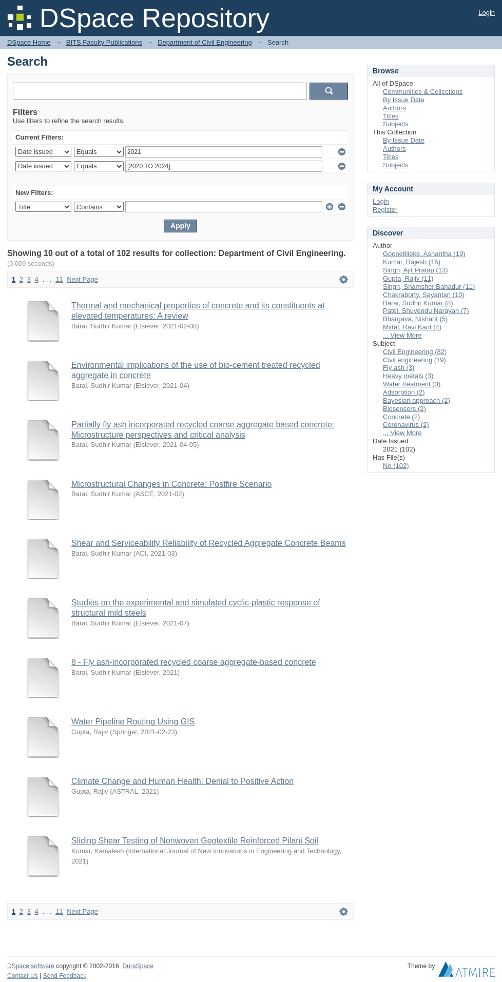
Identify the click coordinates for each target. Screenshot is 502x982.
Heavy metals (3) (408, 376)
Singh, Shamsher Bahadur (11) (429, 286)
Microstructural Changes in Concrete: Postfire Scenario (171, 484)
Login (486, 12)
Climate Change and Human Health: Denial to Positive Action (182, 781)
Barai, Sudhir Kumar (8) (418, 303)
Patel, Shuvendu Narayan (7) (426, 311)
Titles (391, 116)
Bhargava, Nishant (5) (415, 319)
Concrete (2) (401, 417)
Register (385, 209)
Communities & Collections (422, 91)
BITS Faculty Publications (104, 42)
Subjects (396, 124)
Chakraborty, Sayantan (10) (424, 295)
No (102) (396, 465)
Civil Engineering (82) (415, 352)
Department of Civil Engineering (205, 42)
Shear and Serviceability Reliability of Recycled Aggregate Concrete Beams (208, 543)
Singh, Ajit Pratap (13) (415, 270)
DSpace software (30, 966)
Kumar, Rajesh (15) (411, 262)
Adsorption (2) (404, 392)
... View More (402, 335)
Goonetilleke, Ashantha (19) (424, 254)
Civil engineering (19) (414, 360)
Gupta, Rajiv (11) (408, 278)
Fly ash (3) (398, 367)
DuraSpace (137, 966)
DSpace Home (29, 42)
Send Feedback (65, 975)
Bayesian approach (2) (416, 400)
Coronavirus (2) (406, 424)
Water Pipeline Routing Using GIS (133, 721)
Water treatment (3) (411, 384)
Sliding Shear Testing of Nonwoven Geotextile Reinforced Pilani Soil (194, 840)
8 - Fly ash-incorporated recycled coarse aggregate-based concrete (193, 662)
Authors (394, 108)
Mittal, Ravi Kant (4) (412, 327)
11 (59, 279)
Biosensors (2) (404, 409)
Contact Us (22, 975)
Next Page (82, 279)
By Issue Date (403, 100)
